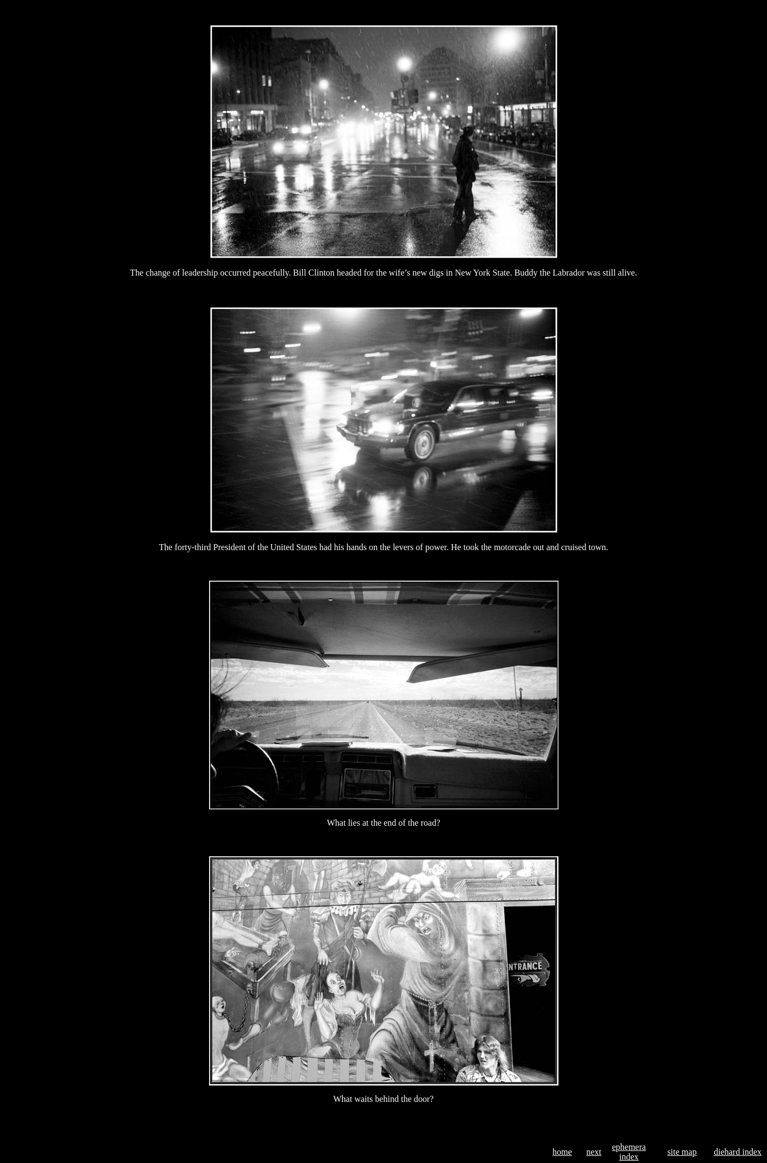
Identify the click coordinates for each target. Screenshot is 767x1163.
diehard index (738, 1151)
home (562, 1151)
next (594, 1151)
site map (682, 1151)
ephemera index (629, 1151)
